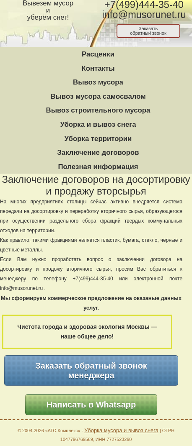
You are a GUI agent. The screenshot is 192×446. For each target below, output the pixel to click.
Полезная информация (98, 167)
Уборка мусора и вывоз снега (121, 430)
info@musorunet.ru (144, 14)
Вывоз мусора (98, 82)
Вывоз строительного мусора (98, 110)
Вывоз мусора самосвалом (97, 96)
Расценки (98, 54)
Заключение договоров (98, 152)
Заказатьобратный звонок (148, 31)
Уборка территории (98, 139)
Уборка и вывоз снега (98, 124)
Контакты (97, 68)
